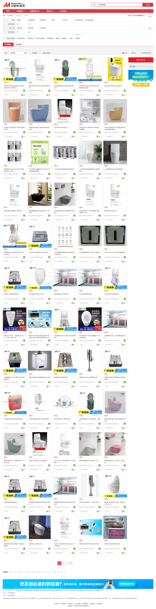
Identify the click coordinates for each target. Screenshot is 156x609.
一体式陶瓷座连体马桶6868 (113, 169)
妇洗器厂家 (75, 590)
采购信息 (21, 11)
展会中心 (50, 11)
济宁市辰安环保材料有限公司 (12, 174)
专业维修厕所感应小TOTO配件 (89, 252)
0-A (11, 572)
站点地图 (78, 603)
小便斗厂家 (68, 590)
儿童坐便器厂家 (20, 590)
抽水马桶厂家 (53, 590)
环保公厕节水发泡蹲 (111, 294)
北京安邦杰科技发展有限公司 (12, 90)
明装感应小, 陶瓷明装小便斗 (88, 377)
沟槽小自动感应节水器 (112, 544)
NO (40, 572)
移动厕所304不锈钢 (61, 377)
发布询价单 (140, 60)
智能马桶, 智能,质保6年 (113, 86)
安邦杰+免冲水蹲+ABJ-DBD (38, 252)
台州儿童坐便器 (40, 38)
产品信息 (8, 44)
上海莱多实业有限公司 (60, 423)
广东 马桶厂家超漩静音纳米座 (64, 169)
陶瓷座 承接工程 (110, 210)
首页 (7, 11)
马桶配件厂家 (83, 590)
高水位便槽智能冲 (85, 294)
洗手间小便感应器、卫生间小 (89, 502)
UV (55, 572)
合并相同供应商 (145, 53)
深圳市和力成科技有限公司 (87, 257)
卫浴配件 (77, 38)
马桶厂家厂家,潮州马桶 (37, 460)
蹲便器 (57, 38)
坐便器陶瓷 (50, 38)
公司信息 (19, 44)
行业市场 (63, 11)
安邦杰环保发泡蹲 (10, 502)
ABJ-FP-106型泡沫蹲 (11, 294)
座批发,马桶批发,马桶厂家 (13, 210)
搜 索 (148, 5)
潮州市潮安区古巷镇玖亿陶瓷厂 (12, 132)
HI (27, 572)
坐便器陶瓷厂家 (30, 590)
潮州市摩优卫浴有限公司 (36, 90)
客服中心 (70, 603)
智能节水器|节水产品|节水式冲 (89, 544)
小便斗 (71, 38)
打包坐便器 (11, 593)
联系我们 (63, 603)
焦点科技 (80, 606)
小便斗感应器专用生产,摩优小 (39, 419)
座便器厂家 (38, 590)
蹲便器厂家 (45, 590)
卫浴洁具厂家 (99, 590)
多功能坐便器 (21, 38)
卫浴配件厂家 (91, 590)
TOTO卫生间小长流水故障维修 (114, 252)
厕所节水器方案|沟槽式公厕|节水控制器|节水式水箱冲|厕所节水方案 (39, 337)
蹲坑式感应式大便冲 (61, 294)
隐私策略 (85, 603)
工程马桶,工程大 (60, 127)
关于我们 (56, 603)
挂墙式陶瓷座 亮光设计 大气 (88, 460)
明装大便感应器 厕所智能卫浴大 (39, 377)
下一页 (70, 563)
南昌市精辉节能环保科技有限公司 (37, 340)
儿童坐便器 (30, 38)
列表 (133, 53)
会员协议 (92, 603)
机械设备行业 (34, 11)
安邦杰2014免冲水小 (36, 294)
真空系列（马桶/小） (62, 419)
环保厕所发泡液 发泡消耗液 (13, 419)
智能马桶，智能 (35, 544)
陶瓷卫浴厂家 (61, 590)
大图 (125, 53)
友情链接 (99, 603)
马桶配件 (64, 38)
